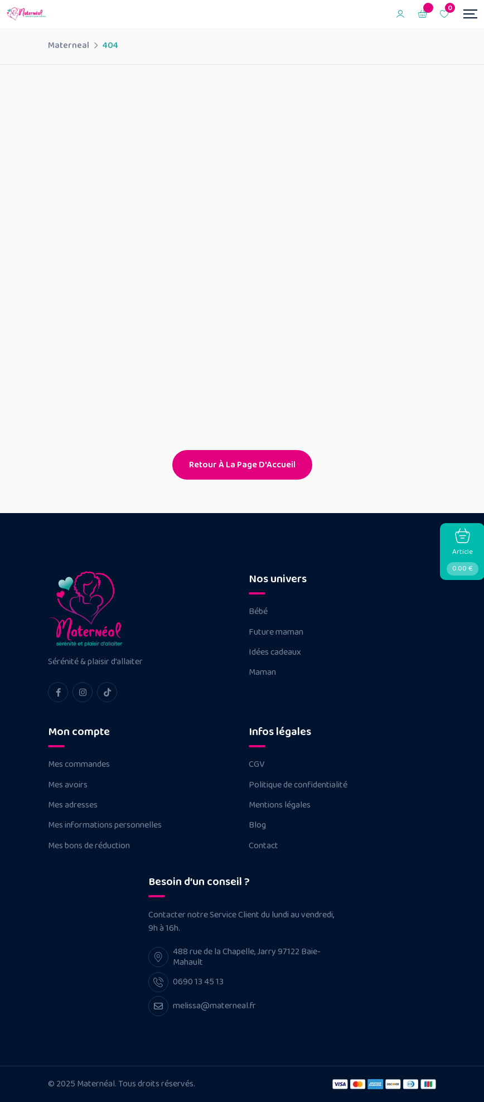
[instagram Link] (82, 692)
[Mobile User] (400, 14)
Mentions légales (280, 805)
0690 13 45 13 (198, 982)
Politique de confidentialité (298, 785)
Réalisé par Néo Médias (239, 1084)
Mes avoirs (68, 785)
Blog (257, 825)
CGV (256, 764)
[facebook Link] (58, 692)
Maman (262, 672)
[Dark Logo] (28, 14)
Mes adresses (73, 805)
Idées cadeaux (275, 652)
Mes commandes (79, 764)
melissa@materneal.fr (214, 1006)
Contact (263, 846)
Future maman (276, 632)
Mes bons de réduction (89, 846)
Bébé (258, 612)
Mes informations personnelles (105, 825)
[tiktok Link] (107, 692)
